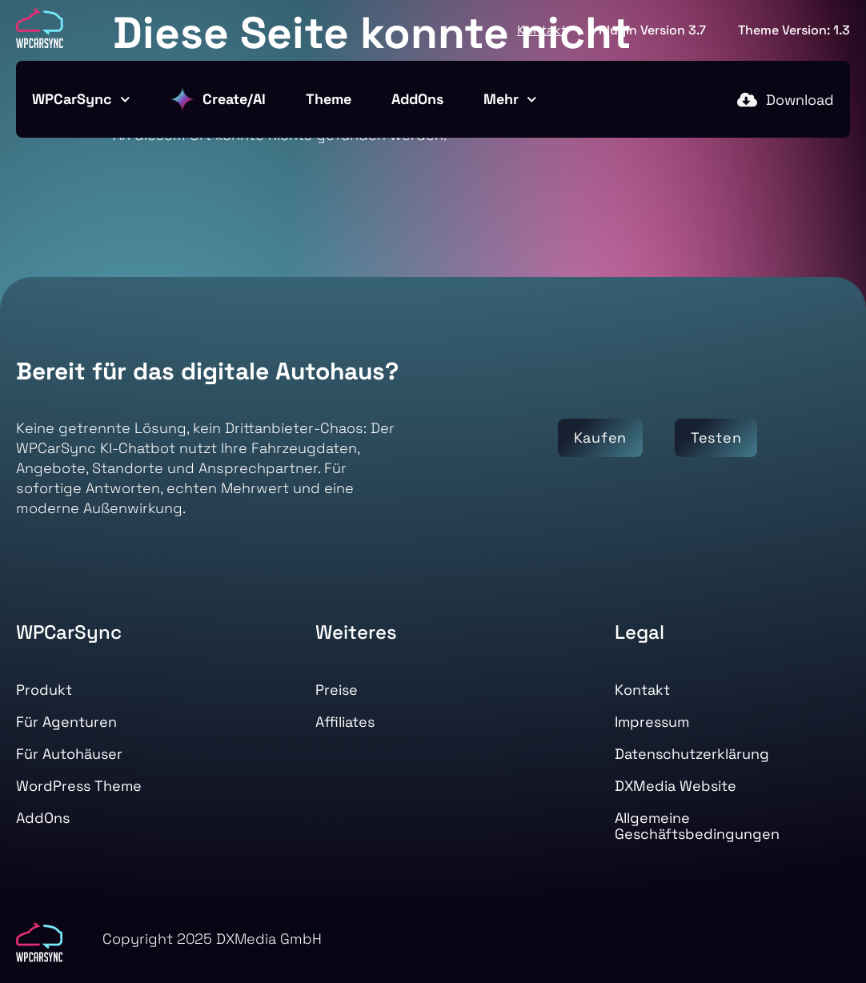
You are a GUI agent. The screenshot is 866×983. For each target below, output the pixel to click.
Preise (336, 689)
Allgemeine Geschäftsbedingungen (697, 825)
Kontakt (542, 30)
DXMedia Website (675, 785)
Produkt (44, 689)
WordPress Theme (79, 785)
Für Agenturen (66, 721)
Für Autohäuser (69, 753)
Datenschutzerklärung (692, 753)
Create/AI (218, 99)
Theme (328, 99)
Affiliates (345, 721)
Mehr (510, 99)
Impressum (652, 721)
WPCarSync (81, 99)
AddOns (417, 99)
